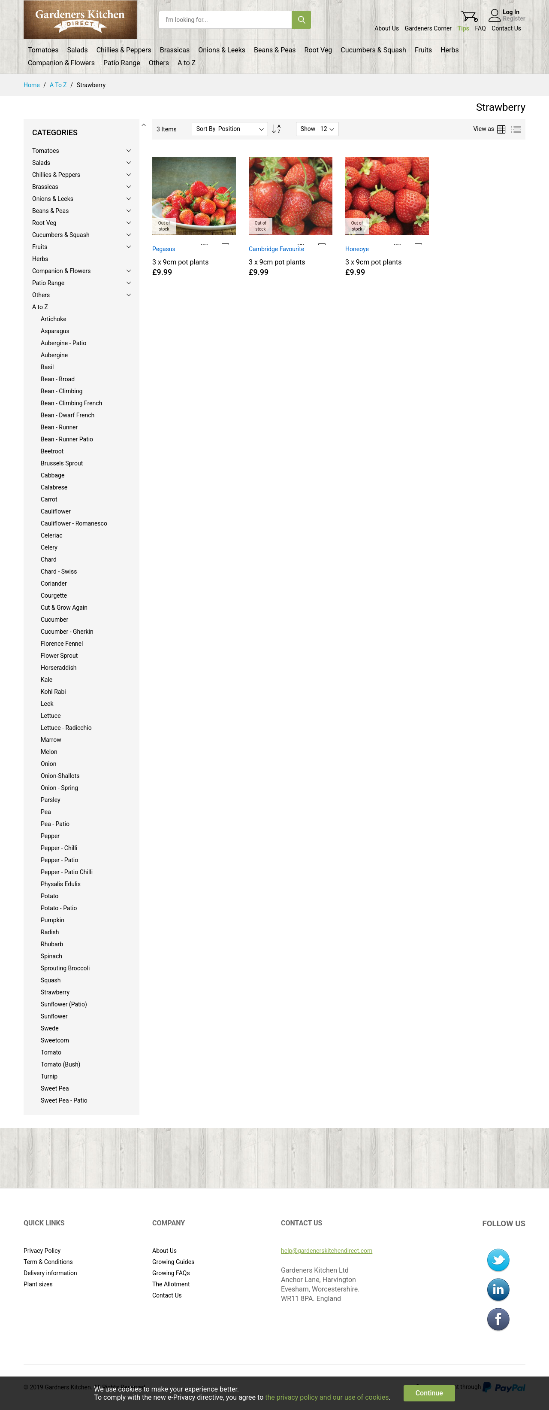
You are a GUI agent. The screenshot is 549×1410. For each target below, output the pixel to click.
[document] (274, 1393)
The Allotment (171, 1284)
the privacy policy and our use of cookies (327, 1397)
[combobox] (225, 20)
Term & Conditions (48, 1261)
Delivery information (50, 1273)
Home (32, 85)
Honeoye (357, 249)
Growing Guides (173, 1261)
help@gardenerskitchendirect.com (326, 1250)
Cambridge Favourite (276, 249)
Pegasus (163, 249)
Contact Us (506, 28)
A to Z (59, 85)
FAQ (480, 28)
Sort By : (207, 128)
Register (514, 18)
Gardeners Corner (428, 28)
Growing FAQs (171, 1273)
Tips (463, 28)
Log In (511, 12)
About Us (386, 28)
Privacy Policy (42, 1250)
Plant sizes (38, 1284)
